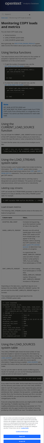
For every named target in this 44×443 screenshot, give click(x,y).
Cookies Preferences (22, 432)
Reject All (22, 437)
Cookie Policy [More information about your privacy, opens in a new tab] (25, 429)
